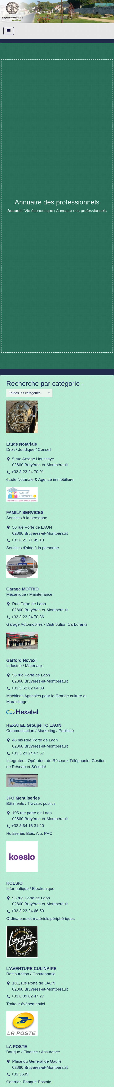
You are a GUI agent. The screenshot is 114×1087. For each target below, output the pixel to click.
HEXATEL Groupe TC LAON (33, 725)
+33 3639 (19, 1074)
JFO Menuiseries (23, 798)
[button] (29, 393)
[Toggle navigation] (8, 31)
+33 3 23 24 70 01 (27, 471)
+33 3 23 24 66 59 (27, 911)
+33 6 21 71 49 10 (27, 540)
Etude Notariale (21, 444)
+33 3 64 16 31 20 (27, 825)
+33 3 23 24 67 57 (27, 753)
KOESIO (14, 883)
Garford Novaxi (21, 660)
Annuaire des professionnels (81, 210)
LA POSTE (16, 1046)
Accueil (14, 210)
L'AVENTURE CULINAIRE (31, 968)
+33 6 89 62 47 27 (27, 996)
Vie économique (38, 210)
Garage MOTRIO (22, 589)
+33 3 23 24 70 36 (27, 617)
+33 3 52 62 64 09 (27, 688)
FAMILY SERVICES (24, 512)
